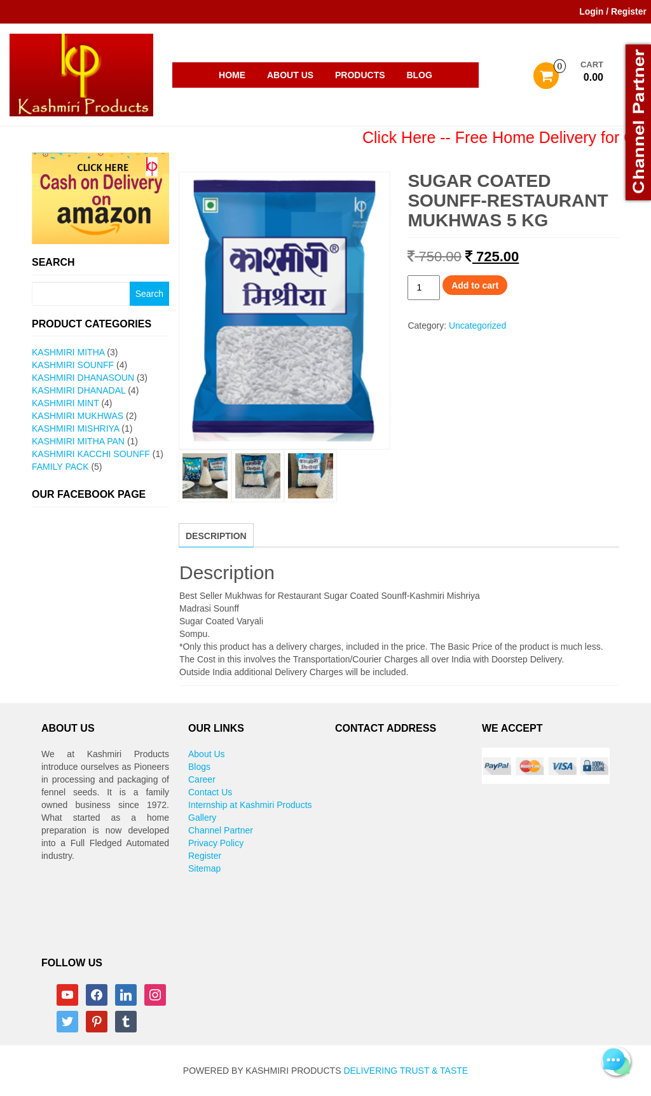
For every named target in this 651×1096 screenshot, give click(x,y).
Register (204, 856)
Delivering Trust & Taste (405, 1070)
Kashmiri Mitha (68, 352)
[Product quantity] (424, 287)
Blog (419, 75)
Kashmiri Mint (65, 403)
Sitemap (204, 868)
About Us (290, 75)
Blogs (199, 767)
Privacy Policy (215, 843)
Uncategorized (477, 325)
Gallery (202, 817)
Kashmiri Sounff (73, 365)
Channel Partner (220, 830)
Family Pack (60, 467)
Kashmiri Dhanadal (78, 390)
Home (232, 75)
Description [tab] (216, 536)
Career (202, 779)
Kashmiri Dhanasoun (83, 378)
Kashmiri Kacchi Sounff (91, 454)
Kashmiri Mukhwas (77, 416)
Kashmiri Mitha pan (78, 441)
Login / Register (613, 11)
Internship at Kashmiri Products (250, 805)
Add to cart (474, 285)
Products (360, 75)
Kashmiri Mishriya (75, 428)
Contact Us (210, 792)
